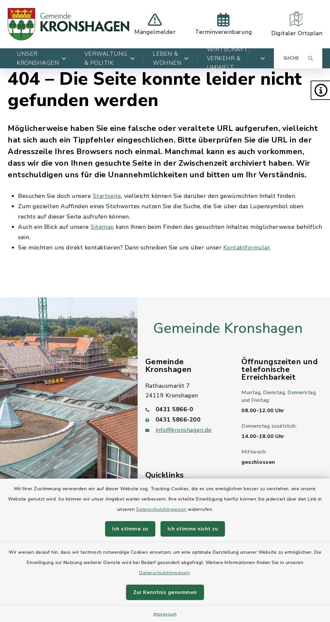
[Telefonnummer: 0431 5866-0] (185, 409)
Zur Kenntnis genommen (165, 592)
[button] (320, 90)
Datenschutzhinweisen (161, 509)
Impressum (165, 614)
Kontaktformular (246, 247)
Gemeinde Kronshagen (228, 328)
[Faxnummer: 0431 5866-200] (185, 419)
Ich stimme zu (130, 528)
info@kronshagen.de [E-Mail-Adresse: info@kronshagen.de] (184, 430)
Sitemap (102, 227)
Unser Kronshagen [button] (41, 58)
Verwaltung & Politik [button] (109, 58)
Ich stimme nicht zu (193, 528)
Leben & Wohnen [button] (171, 58)
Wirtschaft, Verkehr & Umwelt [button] (236, 58)
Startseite (107, 196)
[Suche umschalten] (298, 58)
